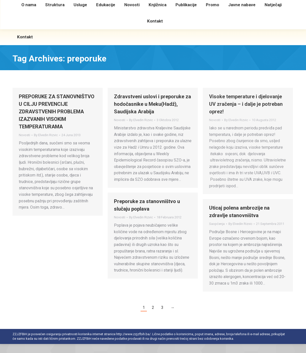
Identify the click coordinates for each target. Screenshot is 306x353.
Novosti (24, 144)
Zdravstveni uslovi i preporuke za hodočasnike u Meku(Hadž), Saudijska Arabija (152, 113)
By (46, 144)
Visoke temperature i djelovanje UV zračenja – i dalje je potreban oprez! (246, 113)
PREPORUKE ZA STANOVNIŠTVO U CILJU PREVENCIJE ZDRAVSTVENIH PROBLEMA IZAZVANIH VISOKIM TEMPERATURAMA (56, 121)
